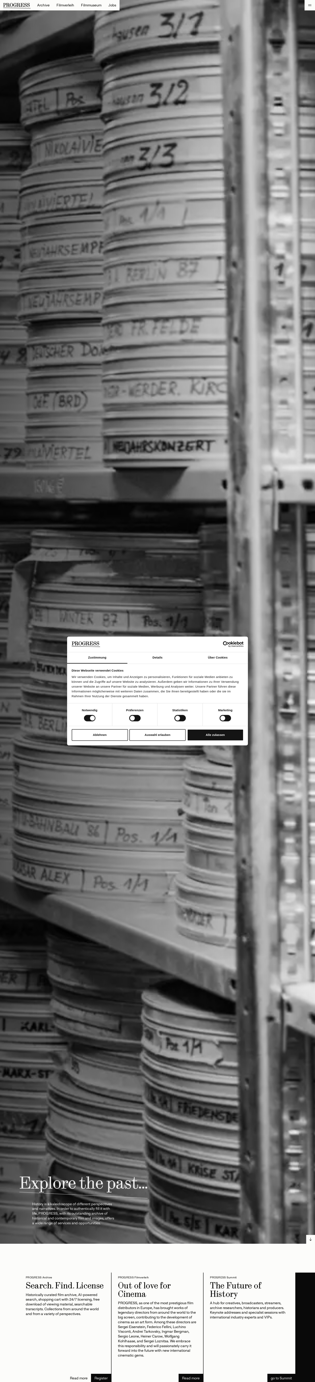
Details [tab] (157, 657)
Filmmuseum (91, 5)
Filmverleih (65, 5)
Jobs (112, 5)
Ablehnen (99, 734)
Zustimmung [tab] (97, 657)
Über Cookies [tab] (218, 657)
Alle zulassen (215, 734)
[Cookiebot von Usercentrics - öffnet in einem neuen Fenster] (225, 644)
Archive (43, 5)
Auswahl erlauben (157, 734)
